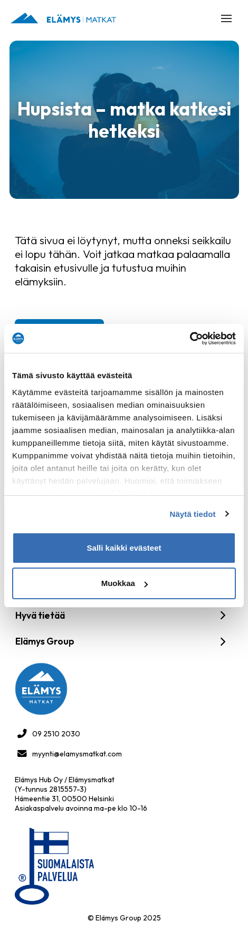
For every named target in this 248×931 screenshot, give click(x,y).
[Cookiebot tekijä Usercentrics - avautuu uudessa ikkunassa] (190, 338)
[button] (226, 18)
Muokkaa (124, 583)
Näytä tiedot (193, 514)
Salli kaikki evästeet (124, 547)
